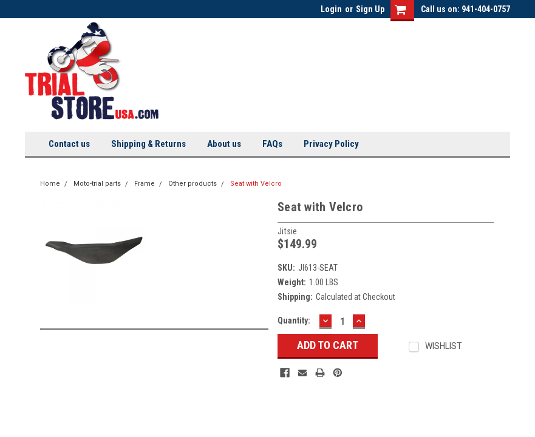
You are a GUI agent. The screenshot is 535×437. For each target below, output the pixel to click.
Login (331, 9)
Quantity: (294, 320)
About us (224, 143)
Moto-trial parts (97, 184)
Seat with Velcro (256, 184)
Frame (144, 184)
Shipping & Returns (148, 143)
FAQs (272, 143)
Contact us (69, 143)
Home (50, 184)
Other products (192, 184)
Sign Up (370, 9)
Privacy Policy (331, 143)
